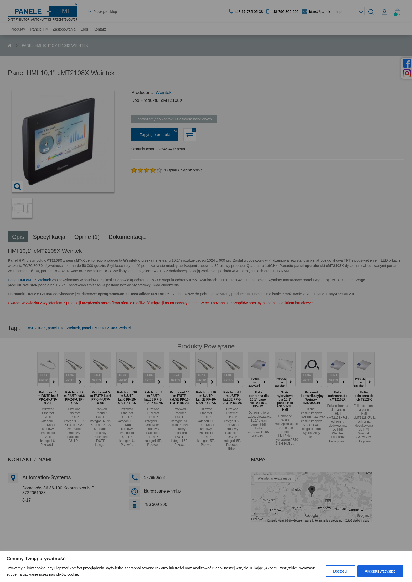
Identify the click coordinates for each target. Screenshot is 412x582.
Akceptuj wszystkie (380, 571)
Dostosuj (340, 571)
